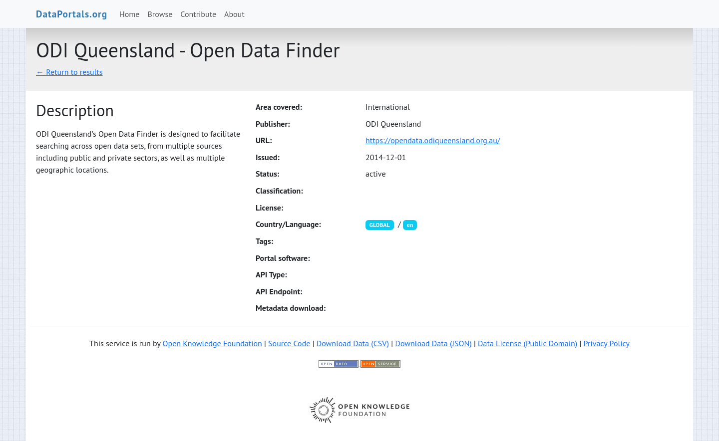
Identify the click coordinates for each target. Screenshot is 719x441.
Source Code (289, 343)
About (234, 14)
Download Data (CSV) (353, 343)
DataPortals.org (71, 13)
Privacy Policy (607, 343)
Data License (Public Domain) (527, 343)
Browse (160, 14)
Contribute (198, 14)
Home (129, 14)
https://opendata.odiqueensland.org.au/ (432, 140)
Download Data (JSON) (433, 343)
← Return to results (69, 72)
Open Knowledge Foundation (212, 343)
